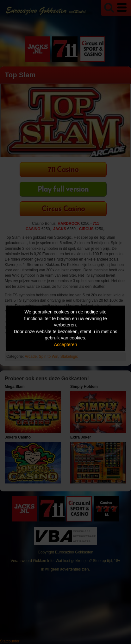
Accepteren (65, 344)
